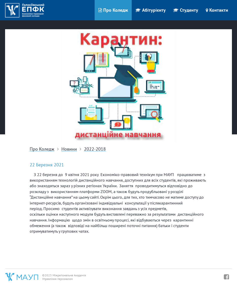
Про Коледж (113, 10)
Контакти (217, 10)
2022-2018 (95, 149)
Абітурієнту (151, 10)
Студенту (185, 10)
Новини (69, 149)
